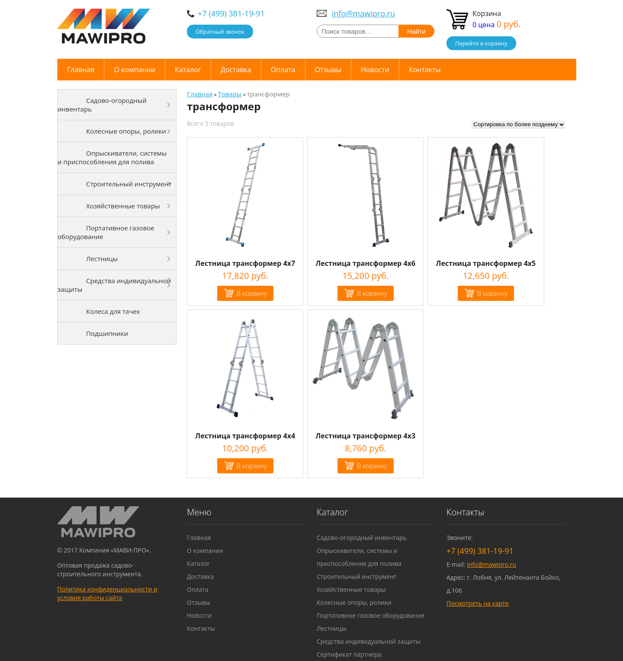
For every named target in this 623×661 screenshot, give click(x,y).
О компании (134, 69)
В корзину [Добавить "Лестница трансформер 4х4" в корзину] (252, 465)
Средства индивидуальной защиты (114, 285)
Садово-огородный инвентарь (102, 104)
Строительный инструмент (129, 183)
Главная (80, 69)
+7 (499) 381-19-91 (231, 13)
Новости (375, 69)
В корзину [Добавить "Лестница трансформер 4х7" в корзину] (252, 293)
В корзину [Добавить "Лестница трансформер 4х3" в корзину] (372, 465)
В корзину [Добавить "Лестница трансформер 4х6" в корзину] (372, 293)
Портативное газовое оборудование (106, 232)
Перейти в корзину (481, 43)
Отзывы (328, 69)
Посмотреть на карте (477, 603)
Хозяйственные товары (123, 205)
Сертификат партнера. (350, 654)
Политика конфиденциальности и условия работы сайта (107, 593)
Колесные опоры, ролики (126, 131)
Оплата (283, 69)
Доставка (236, 69)
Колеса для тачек (113, 311)
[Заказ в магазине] (518, 124)
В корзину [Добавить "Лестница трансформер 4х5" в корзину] (492, 293)
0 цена (496, 24)
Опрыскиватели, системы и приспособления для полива (112, 157)
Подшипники (107, 333)
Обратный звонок (220, 31)
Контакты (425, 69)
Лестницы (102, 258)
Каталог (188, 69)
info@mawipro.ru (363, 13)
